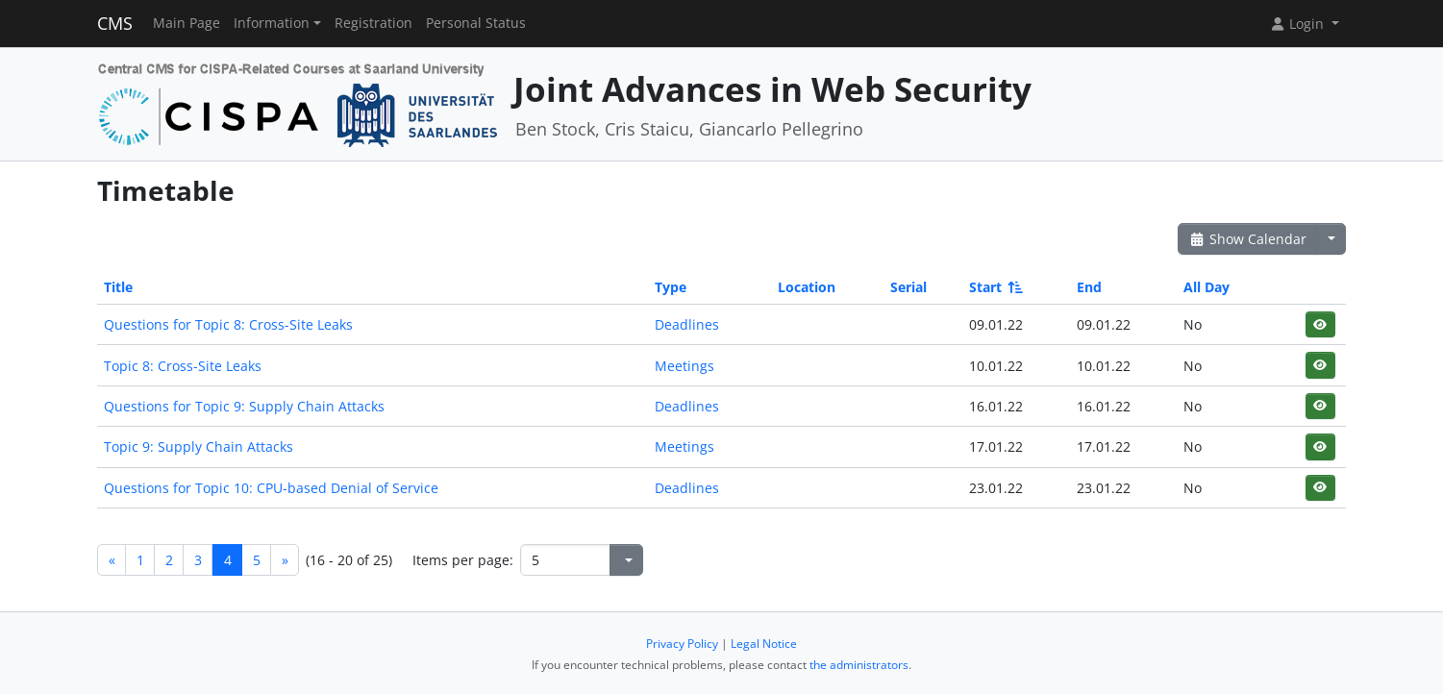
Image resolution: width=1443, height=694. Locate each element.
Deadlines (687, 324)
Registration (373, 23)
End (1089, 287)
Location (806, 287)
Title (118, 287)
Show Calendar (1247, 239)
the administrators (858, 665)
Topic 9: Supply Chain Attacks (198, 446)
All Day (1206, 287)
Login (1299, 23)
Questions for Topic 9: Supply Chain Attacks (244, 406)
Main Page (186, 23)
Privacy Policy (682, 643)
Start (994, 287)
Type (670, 287)
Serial (908, 287)
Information (272, 23)
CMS (115, 23)
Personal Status (476, 23)
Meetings (684, 366)
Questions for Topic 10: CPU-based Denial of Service (271, 488)
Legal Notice (764, 643)
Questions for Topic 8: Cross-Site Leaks (228, 324)
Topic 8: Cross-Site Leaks (182, 366)
